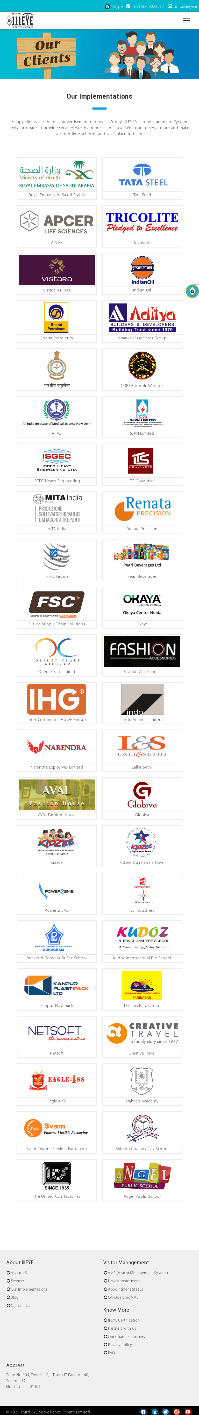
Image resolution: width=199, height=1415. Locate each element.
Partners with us (122, 1328)
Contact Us (20, 1305)
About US (19, 1272)
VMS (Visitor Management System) (138, 1272)
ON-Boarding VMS (123, 1297)
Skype (114, 7)
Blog (15, 1297)
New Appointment (124, 1281)
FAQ (111, 1352)
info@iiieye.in (182, 7)
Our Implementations (29, 1289)
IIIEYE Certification (124, 1320)
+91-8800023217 (144, 7)
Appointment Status (125, 1289)
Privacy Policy (120, 1344)
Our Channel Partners (126, 1336)
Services (18, 1281)
